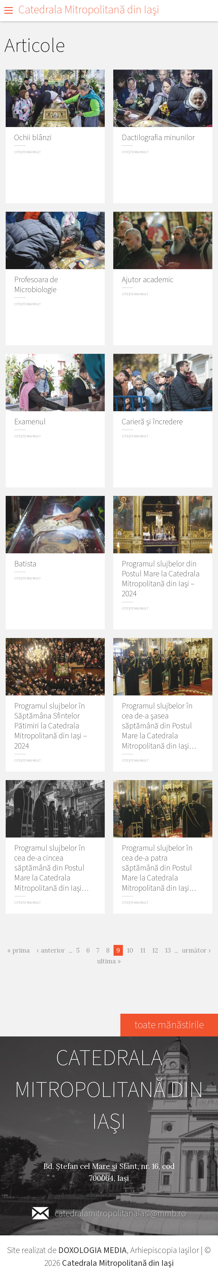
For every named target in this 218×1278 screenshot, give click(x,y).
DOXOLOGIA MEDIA (92, 1250)
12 (156, 949)
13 (169, 949)
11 (144, 949)
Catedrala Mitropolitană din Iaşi (88, 10)
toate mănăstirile (169, 1025)
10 (131, 949)
